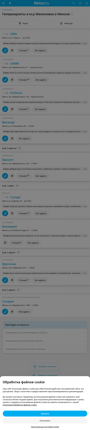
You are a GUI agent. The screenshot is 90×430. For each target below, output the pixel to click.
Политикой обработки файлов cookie (20, 405)
